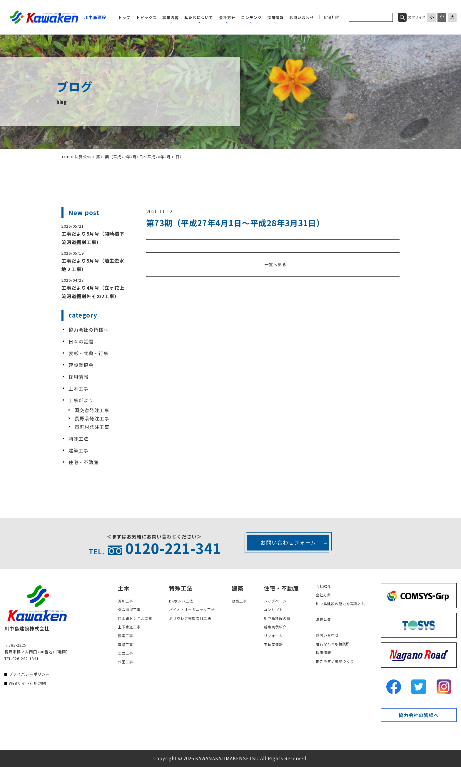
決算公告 (323, 619)
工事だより (81, 400)
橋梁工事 (125, 635)
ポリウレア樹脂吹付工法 (190, 618)
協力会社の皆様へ (88, 329)
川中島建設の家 (277, 618)
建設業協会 (81, 364)
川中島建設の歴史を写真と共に (342, 603)
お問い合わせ (301, 17)
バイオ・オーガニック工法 (192, 609)
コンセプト (273, 609)
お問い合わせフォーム (288, 542)
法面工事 (125, 652)
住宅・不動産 (83, 462)
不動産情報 (273, 644)
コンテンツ (251, 17)
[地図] (62, 651)
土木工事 (78, 388)
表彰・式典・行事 (88, 353)
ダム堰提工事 (129, 609)
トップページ (275, 600)
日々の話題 (81, 341)
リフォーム (273, 635)
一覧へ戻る (275, 264)
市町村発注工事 (91, 426)
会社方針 (227, 17)
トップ (124, 17)
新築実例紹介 (275, 626)
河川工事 (125, 600)
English (332, 17)
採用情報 (275, 17)
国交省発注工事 (91, 410)
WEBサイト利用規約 (27, 683)
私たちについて (198, 17)
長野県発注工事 (91, 418)
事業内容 (170, 17)
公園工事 (125, 661)
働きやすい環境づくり (335, 661)
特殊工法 (78, 438)
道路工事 (125, 644)
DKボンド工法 (181, 600)
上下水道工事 (129, 626)
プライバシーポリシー (29, 674)
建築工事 (78, 450)
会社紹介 (323, 586)
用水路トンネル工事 (135, 618)
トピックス (146, 17)
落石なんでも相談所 (333, 643)
